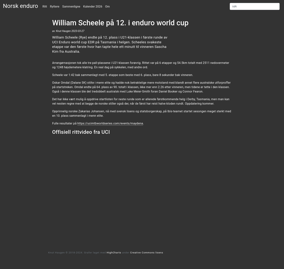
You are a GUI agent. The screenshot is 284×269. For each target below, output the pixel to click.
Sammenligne (71, 6)
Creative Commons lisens (146, 252)
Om (107, 6)
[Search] (255, 6)
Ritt (45, 6)
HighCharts (114, 252)
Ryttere (54, 6)
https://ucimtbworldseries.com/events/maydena (110, 123)
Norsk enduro (20, 5)
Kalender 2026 (92, 6)
